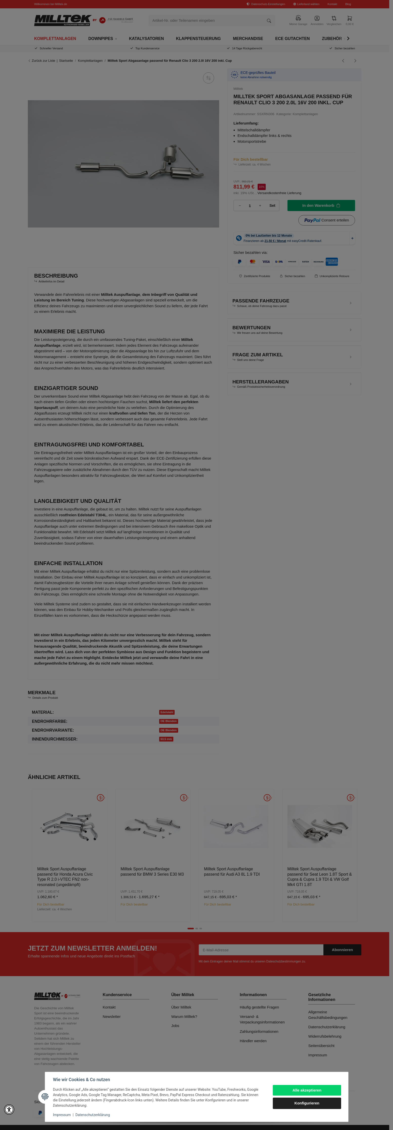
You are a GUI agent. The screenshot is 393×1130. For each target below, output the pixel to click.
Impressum (62, 1115)
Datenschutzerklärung (92, 1115)
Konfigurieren (306, 1103)
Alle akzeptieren (306, 1090)
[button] (9, 1109)
